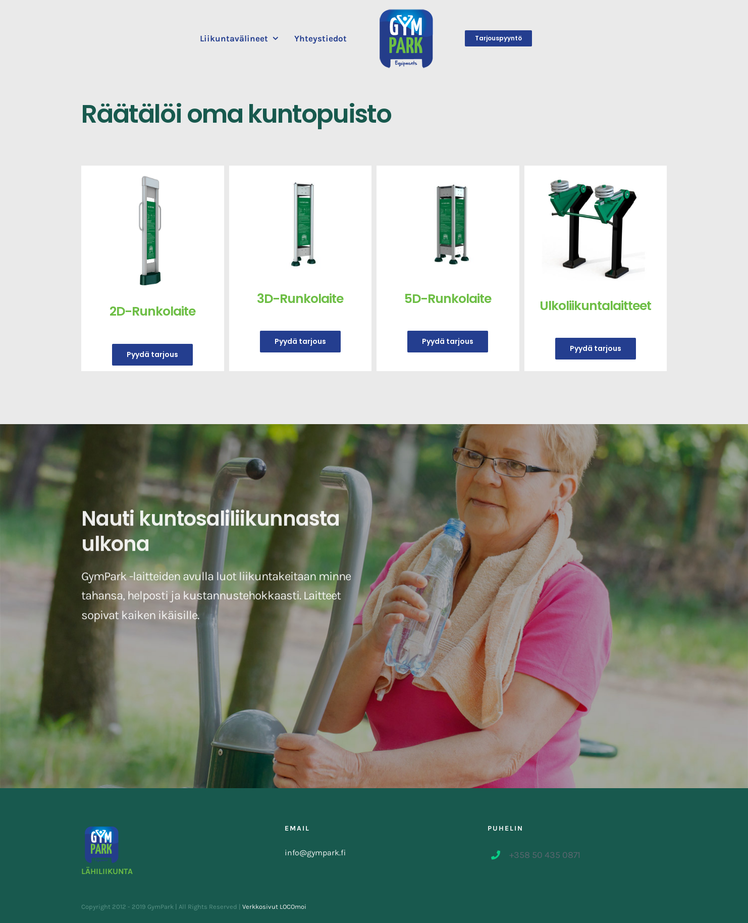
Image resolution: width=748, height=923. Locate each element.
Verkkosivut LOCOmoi (274, 906)
